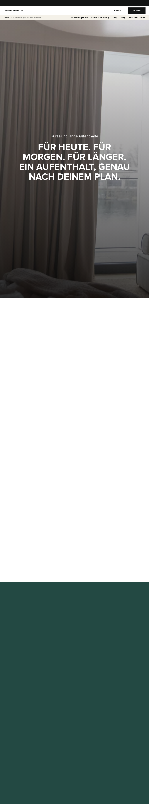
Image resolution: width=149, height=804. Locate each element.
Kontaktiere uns (137, 19)
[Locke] (74, 11)
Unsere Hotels (12, 11)
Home (6, 19)
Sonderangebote (79, 19)
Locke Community (100, 19)
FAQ (115, 19)
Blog (123, 19)
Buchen (137, 11)
